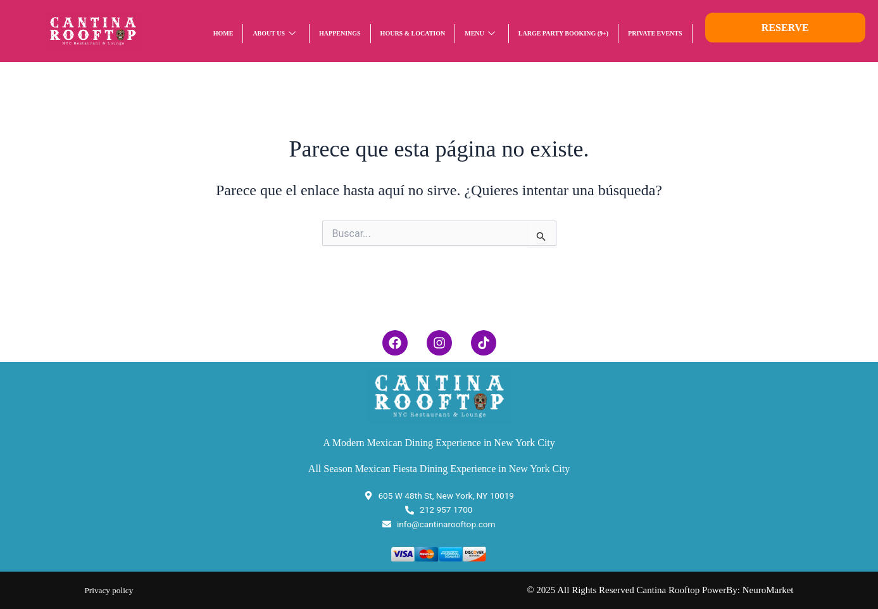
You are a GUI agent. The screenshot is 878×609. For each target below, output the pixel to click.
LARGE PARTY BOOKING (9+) (563, 33)
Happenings (340, 33)
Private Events (655, 33)
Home (223, 33)
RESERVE (785, 27)
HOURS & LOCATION (413, 33)
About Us (274, 33)
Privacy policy (112, 590)
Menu (480, 33)
